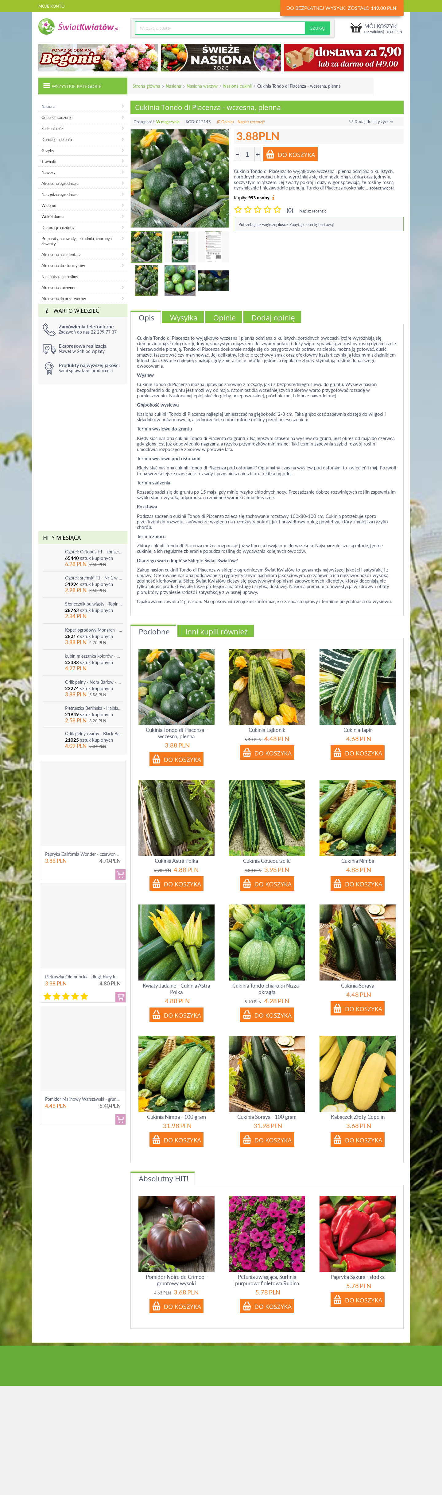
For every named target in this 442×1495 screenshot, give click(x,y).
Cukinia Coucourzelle (267, 861)
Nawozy (48, 172)
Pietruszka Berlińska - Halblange (94, 708)
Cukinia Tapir (357, 730)
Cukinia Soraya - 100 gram (267, 1117)
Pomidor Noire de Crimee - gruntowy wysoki (176, 1280)
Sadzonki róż (52, 128)
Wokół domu (52, 216)
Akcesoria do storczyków (63, 265)
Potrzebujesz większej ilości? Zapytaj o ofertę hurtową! (286, 224)
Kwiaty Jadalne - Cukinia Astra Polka (176, 988)
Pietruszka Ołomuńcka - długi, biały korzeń (85, 976)
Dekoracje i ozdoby (58, 227)
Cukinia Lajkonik (267, 730)
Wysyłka (184, 317)
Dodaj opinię (273, 317)
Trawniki (48, 161)
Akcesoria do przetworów (63, 298)
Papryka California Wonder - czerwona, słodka (88, 854)
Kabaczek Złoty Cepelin (358, 1117)
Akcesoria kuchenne (58, 287)
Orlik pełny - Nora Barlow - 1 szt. (94, 682)
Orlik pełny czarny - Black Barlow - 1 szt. (94, 733)
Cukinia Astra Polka (176, 861)
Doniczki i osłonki (56, 139)
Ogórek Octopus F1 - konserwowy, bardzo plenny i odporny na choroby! (94, 551)
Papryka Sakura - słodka (358, 1277)
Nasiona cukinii (237, 86)
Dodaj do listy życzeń (371, 121)
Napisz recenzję (251, 121)
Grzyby (47, 150)
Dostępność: (144, 121)
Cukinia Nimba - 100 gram (176, 1117)
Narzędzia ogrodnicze (60, 194)
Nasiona (173, 86)
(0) (290, 210)
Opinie (224, 317)
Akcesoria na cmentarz (61, 254)
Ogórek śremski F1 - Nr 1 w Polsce (94, 577)
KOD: (190, 121)
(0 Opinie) (225, 121)
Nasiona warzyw (202, 86)
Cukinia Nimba (357, 861)
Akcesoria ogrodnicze (60, 183)
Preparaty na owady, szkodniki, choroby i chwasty (76, 241)
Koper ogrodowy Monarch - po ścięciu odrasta (94, 630)
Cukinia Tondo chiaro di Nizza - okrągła (267, 988)
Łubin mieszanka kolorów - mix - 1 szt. (94, 656)
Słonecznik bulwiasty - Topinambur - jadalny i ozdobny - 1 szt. (94, 603)
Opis (146, 317)
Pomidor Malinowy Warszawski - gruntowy (85, 1099)
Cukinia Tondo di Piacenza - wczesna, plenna (176, 733)
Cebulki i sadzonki (56, 117)
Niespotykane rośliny (59, 276)
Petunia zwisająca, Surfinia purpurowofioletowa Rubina (267, 1280)
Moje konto (51, 6)
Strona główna (146, 86)
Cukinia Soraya (357, 985)
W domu (48, 205)
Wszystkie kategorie (72, 85)
